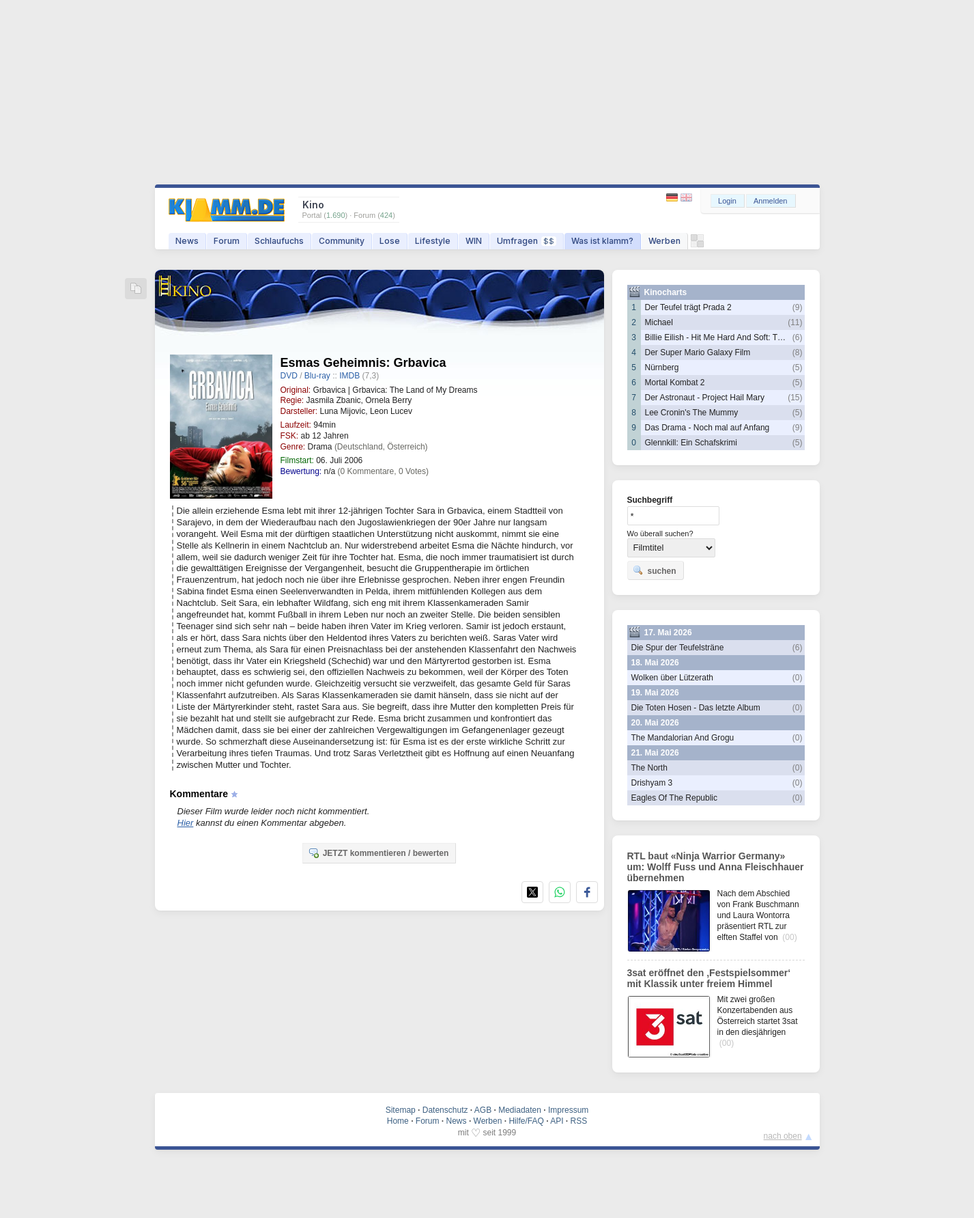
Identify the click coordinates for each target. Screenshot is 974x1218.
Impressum (568, 1110)
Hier (185, 823)
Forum (227, 241)
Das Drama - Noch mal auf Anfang (707, 427)
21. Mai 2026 (655, 753)
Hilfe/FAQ (526, 1121)
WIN (473, 241)
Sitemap (401, 1110)
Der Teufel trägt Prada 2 (688, 307)
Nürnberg (662, 367)
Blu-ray (317, 375)
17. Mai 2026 (668, 632)
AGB (482, 1110)
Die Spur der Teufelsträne (677, 647)
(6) (797, 337)
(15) (795, 397)
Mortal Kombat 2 (675, 382)
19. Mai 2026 (655, 693)
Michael (659, 322)
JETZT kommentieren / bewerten (378, 852)
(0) (797, 677)
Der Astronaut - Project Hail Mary (704, 397)
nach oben (783, 1136)
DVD (289, 375)
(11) (795, 322)
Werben (664, 241)
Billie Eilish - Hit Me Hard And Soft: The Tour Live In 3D (744, 337)
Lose (389, 241)
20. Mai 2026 (655, 723)
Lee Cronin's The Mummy (692, 412)
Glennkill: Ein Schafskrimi (691, 442)
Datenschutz (445, 1110)
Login (727, 201)
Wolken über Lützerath (672, 677)
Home (398, 1121)
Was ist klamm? (602, 241)
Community (341, 241)
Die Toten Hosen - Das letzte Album (695, 707)
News (187, 241)
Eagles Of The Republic (674, 798)
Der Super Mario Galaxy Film (698, 352)
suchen (654, 570)
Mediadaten (519, 1110)
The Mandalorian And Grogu (682, 738)
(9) (797, 307)
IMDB (349, 375)
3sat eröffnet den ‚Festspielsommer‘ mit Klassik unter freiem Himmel (709, 978)
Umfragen (526, 241)
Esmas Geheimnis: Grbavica (363, 363)
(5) (797, 367)
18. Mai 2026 (655, 663)
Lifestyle (432, 241)
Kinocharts (665, 292)
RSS (579, 1121)
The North (649, 768)
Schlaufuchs (279, 241)
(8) (797, 352)
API (556, 1121)
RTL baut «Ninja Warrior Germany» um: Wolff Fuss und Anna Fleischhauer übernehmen (715, 866)
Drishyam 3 (652, 783)
